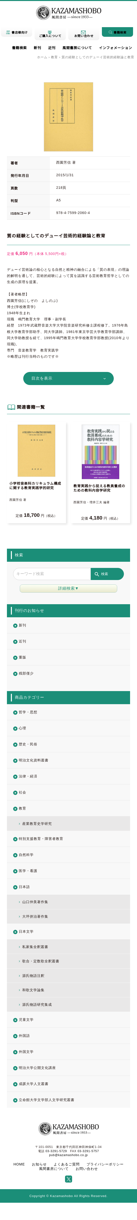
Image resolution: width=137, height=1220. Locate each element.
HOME (19, 1164)
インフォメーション (115, 48)
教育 (54, 57)
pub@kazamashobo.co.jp (68, 1155)
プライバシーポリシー (105, 1164)
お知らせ (39, 1164)
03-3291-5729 (56, 1151)
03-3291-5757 (88, 1151)
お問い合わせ (87, 1169)
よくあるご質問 (67, 1164)
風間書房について (77, 48)
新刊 (37, 48)
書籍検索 (19, 48)
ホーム (42, 57)
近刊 (52, 48)
